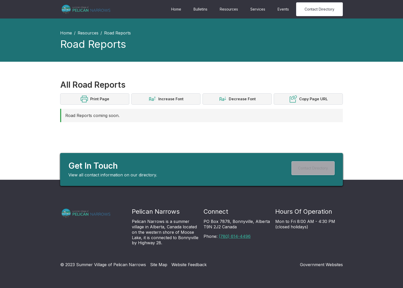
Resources (229, 9)
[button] (94, 99)
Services (257, 9)
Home (176, 9)
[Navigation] (86, 9)
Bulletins (200, 9)
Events (283, 9)
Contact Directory (319, 9)
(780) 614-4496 (235, 236)
